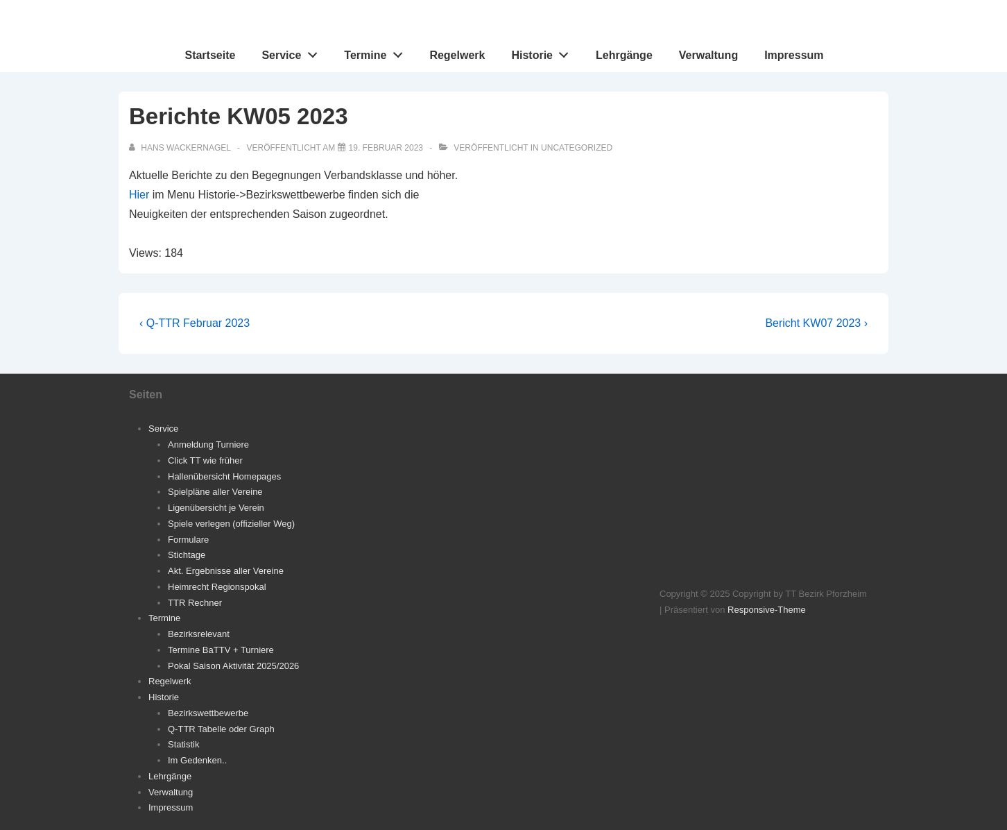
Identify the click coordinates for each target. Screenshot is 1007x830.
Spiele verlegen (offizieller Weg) (231, 523)
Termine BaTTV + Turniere (221, 650)
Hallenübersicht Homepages (224, 476)
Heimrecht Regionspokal (217, 587)
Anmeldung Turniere (208, 444)
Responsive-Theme (767, 609)
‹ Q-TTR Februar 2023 (194, 323)
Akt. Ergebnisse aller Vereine (226, 571)
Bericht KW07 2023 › (816, 323)
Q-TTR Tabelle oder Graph (221, 729)
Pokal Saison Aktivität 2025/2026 (233, 666)
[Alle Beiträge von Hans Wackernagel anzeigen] (181, 148)
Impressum (793, 55)
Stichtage (186, 555)
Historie (543, 52)
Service (293, 52)
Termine (377, 52)
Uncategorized (576, 148)
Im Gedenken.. (197, 760)
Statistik (184, 744)
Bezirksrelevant (199, 634)
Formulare (188, 539)
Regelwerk (457, 55)
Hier (139, 195)
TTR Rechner (195, 603)
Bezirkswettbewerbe (208, 713)
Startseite (209, 55)
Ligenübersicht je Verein (216, 507)
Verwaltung (708, 55)
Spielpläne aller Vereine (215, 491)
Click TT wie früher (205, 460)
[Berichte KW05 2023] (386, 148)
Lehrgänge (624, 55)
